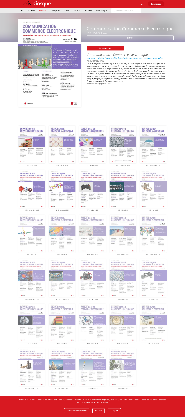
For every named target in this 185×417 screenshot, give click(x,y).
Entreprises (55, 10)
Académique (101, 10)
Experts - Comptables (83, 10)
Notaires (31, 10)
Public (67, 10)
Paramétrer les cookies (77, 410)
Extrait (130, 38)
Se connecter (105, 48)
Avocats (42, 10)
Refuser (98, 410)
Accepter (114, 410)
